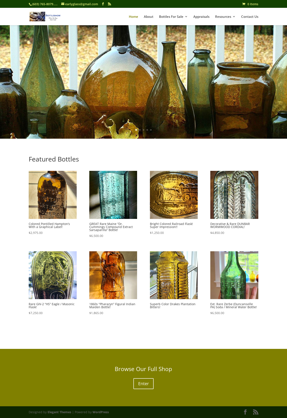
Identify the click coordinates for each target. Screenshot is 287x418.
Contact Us (249, 17)
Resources (223, 17)
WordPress (101, 412)
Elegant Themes (59, 412)
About (148, 17)
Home (133, 17)
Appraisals (201, 17)
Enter (143, 383)
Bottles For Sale (171, 17)
